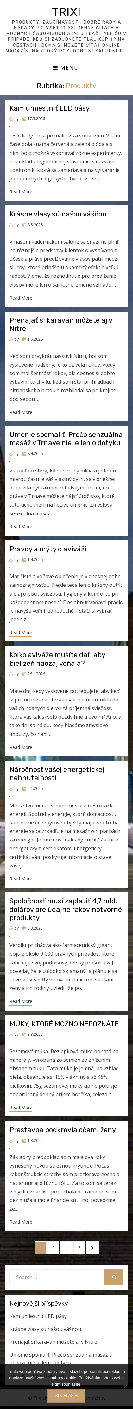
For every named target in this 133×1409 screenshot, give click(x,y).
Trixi (66, 12)
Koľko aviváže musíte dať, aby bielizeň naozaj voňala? (57, 659)
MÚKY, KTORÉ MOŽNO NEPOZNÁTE (64, 1024)
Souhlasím (66, 1396)
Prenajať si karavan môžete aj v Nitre (61, 324)
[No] (125, 1386)
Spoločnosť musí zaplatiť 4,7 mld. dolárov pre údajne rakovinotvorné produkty (66, 909)
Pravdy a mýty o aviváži (48, 549)
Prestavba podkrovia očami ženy (63, 1130)
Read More (21, 192)
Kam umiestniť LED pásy (50, 108)
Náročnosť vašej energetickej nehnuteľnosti (57, 773)
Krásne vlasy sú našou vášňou (58, 214)
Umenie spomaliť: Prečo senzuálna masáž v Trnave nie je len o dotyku (66, 438)
